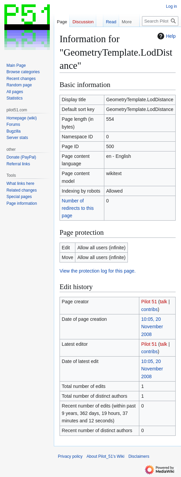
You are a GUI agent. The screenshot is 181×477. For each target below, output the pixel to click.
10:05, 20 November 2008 (152, 326)
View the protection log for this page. (98, 271)
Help (166, 36)
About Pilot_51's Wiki (105, 456)
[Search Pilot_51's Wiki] (160, 21)
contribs (149, 309)
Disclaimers (139, 456)
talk (163, 301)
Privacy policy (70, 456)
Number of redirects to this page (78, 208)
